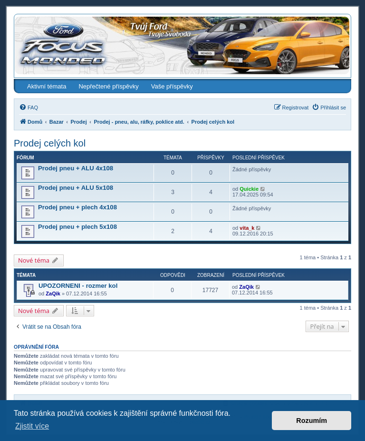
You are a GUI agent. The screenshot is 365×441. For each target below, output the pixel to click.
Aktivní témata (46, 86)
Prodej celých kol (50, 143)
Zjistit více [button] (32, 426)
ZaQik (53, 293)
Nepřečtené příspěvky (108, 86)
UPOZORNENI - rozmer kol (77, 285)
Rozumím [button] (311, 420)
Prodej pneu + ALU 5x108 (75, 187)
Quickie (249, 189)
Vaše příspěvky (172, 86)
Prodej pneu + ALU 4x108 (75, 168)
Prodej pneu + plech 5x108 (77, 226)
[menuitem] (28, 107)
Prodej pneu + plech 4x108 (77, 207)
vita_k (247, 228)
